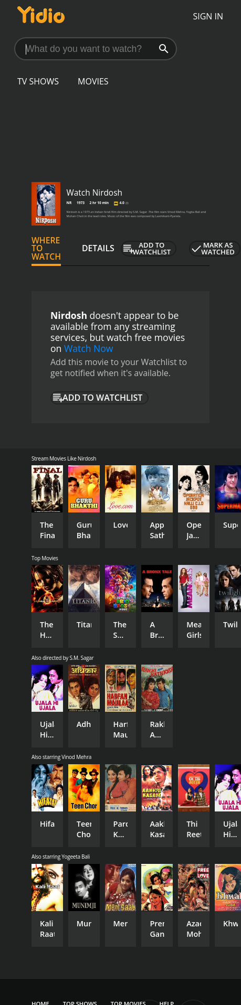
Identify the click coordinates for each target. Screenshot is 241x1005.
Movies (93, 81)
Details (98, 248)
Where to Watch (46, 248)
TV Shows (38, 81)
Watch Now (88, 348)
